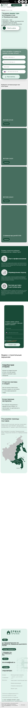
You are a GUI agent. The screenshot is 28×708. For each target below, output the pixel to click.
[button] (16, 5)
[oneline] (14, 57)
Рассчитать (11, 77)
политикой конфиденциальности (12, 341)
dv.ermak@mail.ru (5, 2)
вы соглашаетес (7, 705)
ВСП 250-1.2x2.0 (8, 158)
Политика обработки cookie (9, 695)
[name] (14, 67)
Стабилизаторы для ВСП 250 (12, 235)
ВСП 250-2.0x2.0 (8, 197)
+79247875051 (5, 0)
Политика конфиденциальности (10, 693)
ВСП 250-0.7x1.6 (8, 120)
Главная (3, 10)
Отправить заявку (12, 344)
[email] (14, 337)
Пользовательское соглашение (10, 697)
